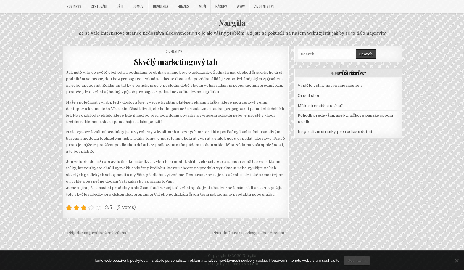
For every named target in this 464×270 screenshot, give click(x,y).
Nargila (232, 22)
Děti (120, 6)
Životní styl (264, 6)
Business (74, 6)
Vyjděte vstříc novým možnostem (330, 85)
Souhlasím (357, 260)
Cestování (99, 6)
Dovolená (160, 6)
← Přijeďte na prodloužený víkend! (95, 233)
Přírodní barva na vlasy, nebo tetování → (250, 233)
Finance (183, 6)
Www (241, 6)
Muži (202, 6)
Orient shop (309, 95)
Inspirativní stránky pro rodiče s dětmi (335, 131)
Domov (138, 6)
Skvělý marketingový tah (176, 62)
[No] (457, 260)
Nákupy (221, 6)
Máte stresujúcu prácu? (320, 105)
